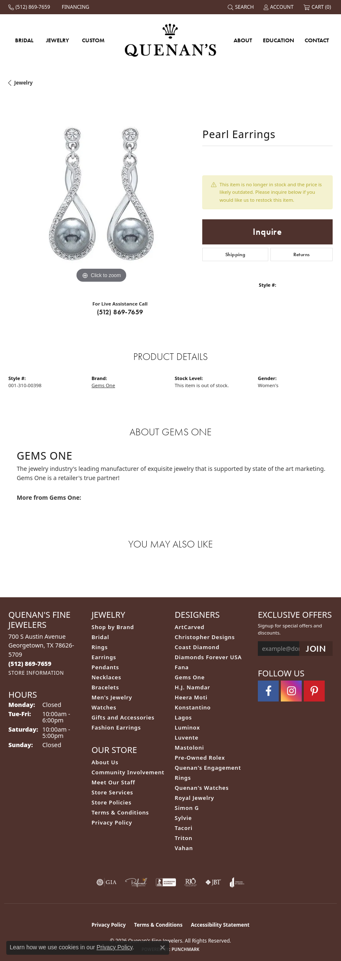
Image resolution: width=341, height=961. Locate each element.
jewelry (23, 82)
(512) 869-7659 (120, 312)
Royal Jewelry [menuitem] (194, 798)
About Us (105, 762)
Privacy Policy (112, 822)
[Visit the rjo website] (190, 882)
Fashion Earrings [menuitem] (116, 727)
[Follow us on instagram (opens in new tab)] (291, 691)
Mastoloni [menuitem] (189, 747)
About (243, 40)
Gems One (103, 385)
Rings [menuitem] (100, 647)
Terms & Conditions (120, 812)
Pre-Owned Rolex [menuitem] (200, 757)
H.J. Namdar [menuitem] (192, 687)
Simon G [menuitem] (187, 808)
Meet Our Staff (113, 782)
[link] (30, 7)
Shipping (235, 254)
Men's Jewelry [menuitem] (112, 697)
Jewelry (57, 40)
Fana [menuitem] (182, 667)
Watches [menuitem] (104, 707)
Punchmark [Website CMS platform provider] (186, 949)
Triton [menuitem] (183, 838)
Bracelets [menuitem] (105, 687)
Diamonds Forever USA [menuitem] (208, 657)
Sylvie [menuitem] (183, 818)
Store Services (112, 792)
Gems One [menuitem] (190, 677)
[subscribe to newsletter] (316, 648)
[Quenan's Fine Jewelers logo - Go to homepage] (171, 40)
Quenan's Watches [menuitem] (202, 787)
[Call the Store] (29, 664)
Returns (301, 254)
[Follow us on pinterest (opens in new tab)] (314, 691)
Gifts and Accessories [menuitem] (123, 717)
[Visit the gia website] (107, 882)
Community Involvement (128, 772)
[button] (241, 7)
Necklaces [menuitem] (106, 677)
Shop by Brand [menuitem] (113, 627)
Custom (93, 40)
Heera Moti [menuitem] (191, 697)
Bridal (24, 40)
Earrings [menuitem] (104, 657)
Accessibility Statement (220, 924)
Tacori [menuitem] (184, 828)
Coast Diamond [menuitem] (197, 647)
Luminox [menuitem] (187, 727)
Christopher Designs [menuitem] (205, 637)
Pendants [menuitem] (105, 667)
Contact (317, 40)
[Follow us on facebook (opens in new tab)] (268, 691)
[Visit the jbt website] (213, 882)
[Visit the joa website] (237, 882)
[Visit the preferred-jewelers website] (136, 882)
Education (278, 40)
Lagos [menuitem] (183, 717)
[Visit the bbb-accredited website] (166, 882)
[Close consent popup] (162, 947)
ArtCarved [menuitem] (189, 627)
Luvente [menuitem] (186, 737)
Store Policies (112, 802)
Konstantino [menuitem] (193, 707)
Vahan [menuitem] (184, 848)
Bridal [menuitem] (100, 637)
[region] (101, 192)
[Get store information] (36, 672)
